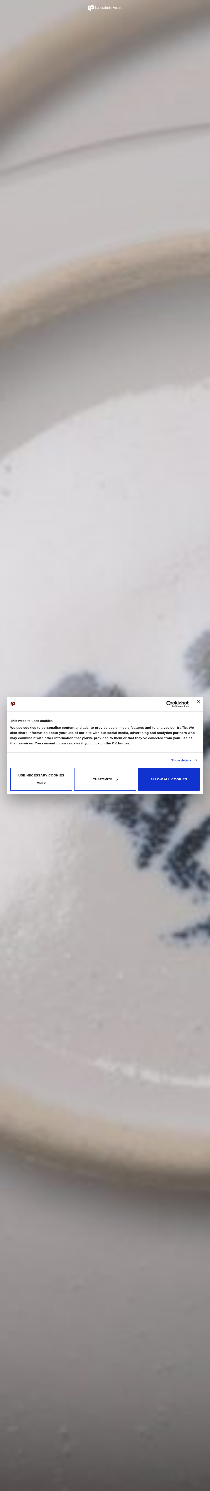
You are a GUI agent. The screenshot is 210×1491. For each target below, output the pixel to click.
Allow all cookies (168, 779)
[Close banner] (198, 704)
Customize (105, 779)
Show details (181, 760)
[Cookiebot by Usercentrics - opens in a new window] (170, 704)
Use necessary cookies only (41, 779)
